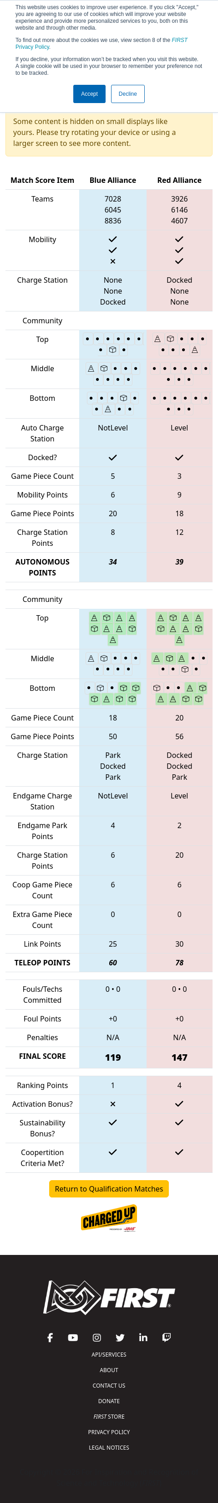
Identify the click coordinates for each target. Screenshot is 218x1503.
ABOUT (109, 1370)
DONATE (109, 1401)
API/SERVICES (108, 1354)
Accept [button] (89, 94)
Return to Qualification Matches (109, 1189)
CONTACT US (109, 1385)
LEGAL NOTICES (109, 1447)
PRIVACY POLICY (109, 1432)
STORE (108, 1416)
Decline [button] (128, 94)
